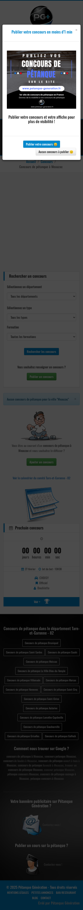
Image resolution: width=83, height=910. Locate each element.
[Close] (76, 30)
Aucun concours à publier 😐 (56, 151)
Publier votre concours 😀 (41, 144)
